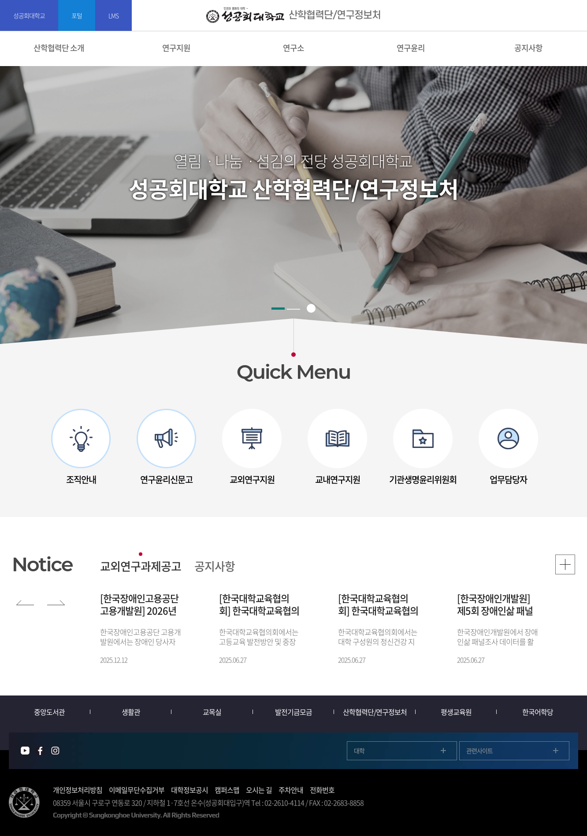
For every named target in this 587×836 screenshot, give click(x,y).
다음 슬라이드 (557, 447)
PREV (25, 600)
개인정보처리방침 (77, 789)
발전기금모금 (293, 712)
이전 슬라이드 (29, 447)
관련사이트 (479, 750)
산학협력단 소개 (58, 48)
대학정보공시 (189, 789)
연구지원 (176, 48)
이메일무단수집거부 (136, 789)
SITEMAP (575, 16)
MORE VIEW (565, 564)
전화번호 (322, 789)
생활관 (131, 712)
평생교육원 (456, 712)
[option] (81, 447)
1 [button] (278, 308)
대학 (359, 750)
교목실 (212, 712)
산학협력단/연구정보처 (375, 712)
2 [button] (293, 309)
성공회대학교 (29, 15)
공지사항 (214, 566)
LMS (113, 15)
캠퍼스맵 (227, 789)
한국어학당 (537, 712)
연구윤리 (411, 48)
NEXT (56, 600)
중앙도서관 (49, 712)
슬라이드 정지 (311, 308)
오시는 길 (259, 789)
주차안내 (291, 789)
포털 (76, 15)
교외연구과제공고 (140, 566)
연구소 (293, 48)
